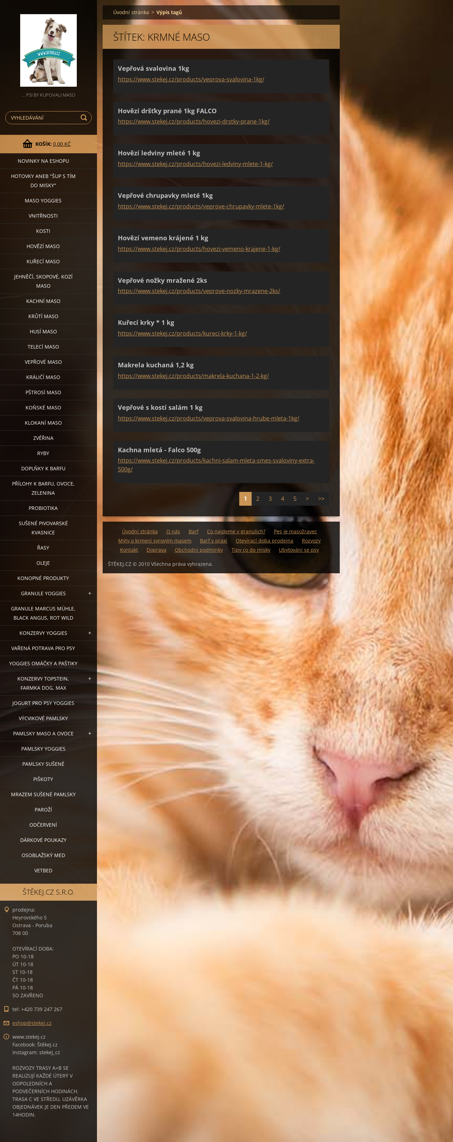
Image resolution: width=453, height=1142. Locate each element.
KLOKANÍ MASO (43, 422)
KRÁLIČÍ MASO (43, 377)
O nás (173, 531)
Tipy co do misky (250, 549)
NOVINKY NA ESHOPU (43, 160)
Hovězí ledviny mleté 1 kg (159, 153)
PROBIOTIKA (43, 508)
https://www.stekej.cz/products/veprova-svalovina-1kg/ (191, 79)
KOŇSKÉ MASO (43, 407)
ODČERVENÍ (43, 824)
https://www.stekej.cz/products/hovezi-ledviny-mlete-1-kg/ (195, 164)
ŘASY (43, 547)
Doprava (156, 549)
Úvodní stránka (131, 12)
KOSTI (43, 231)
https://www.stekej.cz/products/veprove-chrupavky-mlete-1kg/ (201, 206)
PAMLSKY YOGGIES (43, 748)
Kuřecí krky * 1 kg (146, 322)
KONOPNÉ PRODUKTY (43, 578)
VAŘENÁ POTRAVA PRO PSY (43, 648)
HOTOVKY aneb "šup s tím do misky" (43, 181)
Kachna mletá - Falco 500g (159, 450)
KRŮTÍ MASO (43, 316)
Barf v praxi (213, 540)
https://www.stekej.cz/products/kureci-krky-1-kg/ (182, 333)
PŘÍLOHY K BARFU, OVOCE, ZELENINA (43, 488)
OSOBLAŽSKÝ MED (43, 855)
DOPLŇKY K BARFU (43, 468)
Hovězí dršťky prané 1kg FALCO (167, 111)
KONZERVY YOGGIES (43, 633)
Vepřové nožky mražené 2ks (162, 280)
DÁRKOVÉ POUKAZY (43, 840)
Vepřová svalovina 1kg (153, 68)
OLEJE (43, 562)
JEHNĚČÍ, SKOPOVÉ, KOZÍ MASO (43, 281)
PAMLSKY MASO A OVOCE (43, 733)
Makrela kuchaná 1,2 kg (156, 365)
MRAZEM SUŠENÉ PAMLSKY (43, 794)
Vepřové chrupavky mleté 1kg (165, 195)
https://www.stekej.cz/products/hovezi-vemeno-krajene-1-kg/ (199, 249)
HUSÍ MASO (43, 331)
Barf (194, 531)
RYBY (43, 453)
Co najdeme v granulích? (236, 531)
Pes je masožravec (295, 531)
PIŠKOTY (43, 779)
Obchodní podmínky (199, 549)
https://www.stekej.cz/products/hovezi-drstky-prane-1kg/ (194, 121)
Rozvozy (311, 540)
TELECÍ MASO (43, 346)
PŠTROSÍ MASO (43, 392)
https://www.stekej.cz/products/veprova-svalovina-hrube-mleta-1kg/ (208, 418)
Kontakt (129, 549)
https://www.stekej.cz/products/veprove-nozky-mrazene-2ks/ (199, 291)
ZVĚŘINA (43, 438)
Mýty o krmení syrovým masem (154, 540)
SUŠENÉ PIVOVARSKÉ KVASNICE (43, 528)
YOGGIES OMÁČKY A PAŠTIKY (43, 663)
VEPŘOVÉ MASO (43, 361)
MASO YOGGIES (43, 200)
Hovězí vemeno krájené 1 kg (163, 238)
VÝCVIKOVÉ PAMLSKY (43, 718)
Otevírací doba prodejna (264, 540)
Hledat (85, 117)
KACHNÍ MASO (43, 301)
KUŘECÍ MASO (43, 261)
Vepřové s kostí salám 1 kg (160, 407)
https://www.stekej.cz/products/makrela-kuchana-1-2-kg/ (193, 376)
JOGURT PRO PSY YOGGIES (43, 703)
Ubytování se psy (299, 549)
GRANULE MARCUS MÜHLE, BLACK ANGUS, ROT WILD (43, 613)
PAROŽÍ (43, 809)
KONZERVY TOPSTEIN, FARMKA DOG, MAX (43, 683)
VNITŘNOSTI (43, 215)
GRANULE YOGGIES (43, 593)
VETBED (43, 870)
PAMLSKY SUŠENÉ (43, 764)
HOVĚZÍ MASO (43, 246)
